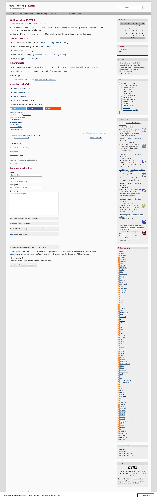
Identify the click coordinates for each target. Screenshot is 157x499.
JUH (121, 349)
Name (12, 172)
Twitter (122, 415)
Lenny (122, 351)
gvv (121, 331)
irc (121, 345)
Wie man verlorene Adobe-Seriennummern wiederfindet (131, 227)
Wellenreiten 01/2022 (16, 127)
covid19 (122, 286)
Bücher (122, 280)
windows (123, 435)
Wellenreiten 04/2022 (16, 120)
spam (122, 392)
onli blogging (123, 170)
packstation (124, 372)
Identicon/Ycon (20, 247)
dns (121, 298)
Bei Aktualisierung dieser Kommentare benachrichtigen (32, 260)
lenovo (122, 353)
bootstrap (123, 274)
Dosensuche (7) (128, 98)
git (121, 327)
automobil (123, 262)
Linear (27, 160)
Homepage (14, 185)
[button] (18, 108)
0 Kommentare (21, 112)
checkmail (123, 284)
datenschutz (124, 288)
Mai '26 (132, 38)
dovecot (122, 300)
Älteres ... (121, 51)
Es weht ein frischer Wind (21, 138)
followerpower (125, 323)
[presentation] (25, 241)
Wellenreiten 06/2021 (22, 20)
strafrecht (123, 402)
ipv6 (121, 343)
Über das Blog (42, 14)
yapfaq (122, 439)
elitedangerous (125, 313)
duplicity (123, 309)
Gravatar (12, 247)
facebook (123, 317)
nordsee (123, 370)
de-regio (123, 290)
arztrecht (123, 260)
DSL (121, 307)
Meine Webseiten (26, 14)
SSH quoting (28, 50)
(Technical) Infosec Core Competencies (54, 71)
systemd (123, 409)
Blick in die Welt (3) (129, 95)
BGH (121, 272)
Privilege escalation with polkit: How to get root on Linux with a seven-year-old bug (68, 67)
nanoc (122, 368)
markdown (123, 362)
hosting (122, 337)
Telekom (123, 411)
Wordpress (123, 437)
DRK (121, 302)
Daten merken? (17, 258)
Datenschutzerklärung (18, 254)
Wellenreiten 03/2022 (16, 122)
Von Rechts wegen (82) (130, 110)
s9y (121, 386)
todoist (122, 413)
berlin (122, 270)
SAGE (122, 388)
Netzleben (13, 112)
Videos (122, 425)
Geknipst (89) (127, 89)
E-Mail (12, 178)
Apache (122, 257)
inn (121, 339)
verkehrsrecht (124, 421)
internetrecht (124, 341)
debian (122, 292)
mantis (122, 360)
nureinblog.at (124, 215)
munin (122, 366)
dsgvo (122, 304)
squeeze (123, 396)
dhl (121, 296)
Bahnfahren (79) (128, 87)
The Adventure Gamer (21, 92)
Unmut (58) (126, 108)
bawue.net (123, 268)
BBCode (12, 234)
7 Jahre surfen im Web (16, 129)
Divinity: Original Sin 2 (138, 170)
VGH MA (122, 423)
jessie (122, 347)
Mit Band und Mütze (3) (130, 100)
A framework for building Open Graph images (52, 42)
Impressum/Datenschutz (75, 14)
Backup (122, 266)
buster (122, 276)
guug (121, 329)
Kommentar (14, 191)
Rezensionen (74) (128, 106)
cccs (121, 282)
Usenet (122, 419)
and (121, 251)
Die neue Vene (45, 46)
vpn (121, 429)
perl (121, 374)
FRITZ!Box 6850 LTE (96, 138)
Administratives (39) (129, 83)
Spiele (122, 394)
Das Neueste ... (123, 49)
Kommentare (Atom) (126, 455)
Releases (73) (127, 104)
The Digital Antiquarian (21, 96)
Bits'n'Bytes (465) (128, 91)
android (122, 253)
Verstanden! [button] (146, 495)
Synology (123, 407)
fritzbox (122, 325)
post (121, 378)
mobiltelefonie (125, 364)
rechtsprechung (125, 380)
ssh (121, 398)
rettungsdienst (125, 382)
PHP (121, 376)
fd (120, 319)
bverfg (122, 278)
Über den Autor (56, 14)
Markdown (13, 224)
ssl (121, 400)
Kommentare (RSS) (126, 453)
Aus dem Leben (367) (130, 85)
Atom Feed (123, 451)
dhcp (121, 294)
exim (121, 315)
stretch (122, 404)
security (122, 390)
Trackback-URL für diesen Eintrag (19, 148)
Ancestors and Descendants (45, 80)
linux (121, 356)
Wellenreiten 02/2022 (16, 124)
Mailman (123, 358)
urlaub (122, 417)
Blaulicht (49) (127, 93)
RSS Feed (123, 449)
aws (121, 264)
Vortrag (122, 427)
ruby (121, 384)
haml (121, 333)
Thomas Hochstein (25, 23)
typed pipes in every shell (30, 58)
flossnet (122, 321)
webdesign (123, 431)
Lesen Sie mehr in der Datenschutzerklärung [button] (44, 495)
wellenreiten (27, 115)
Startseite (13, 14)
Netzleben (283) (128, 102)
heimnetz (123, 335)
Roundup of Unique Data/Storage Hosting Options (54, 54)
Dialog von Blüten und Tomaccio (32, 135)
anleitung (123, 255)
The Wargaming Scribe (21, 88)
